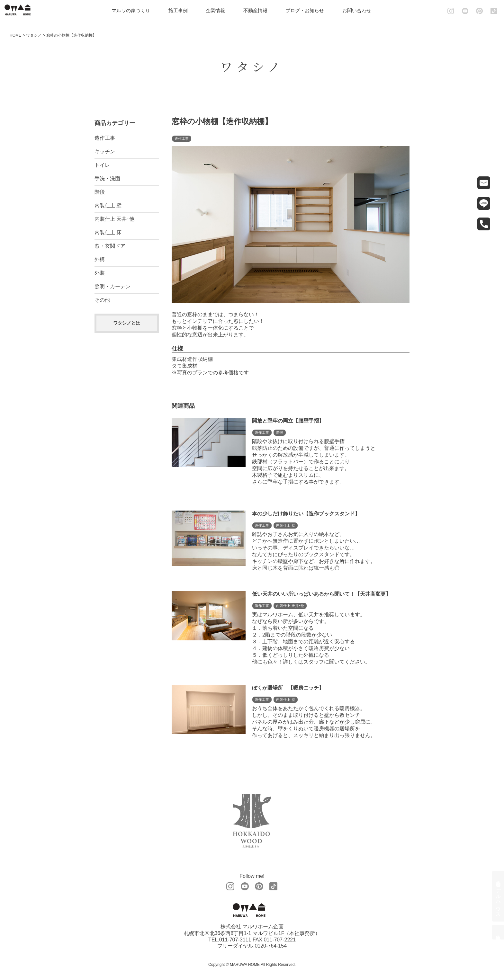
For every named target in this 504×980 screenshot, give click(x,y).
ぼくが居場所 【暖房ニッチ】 (288, 687)
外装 (99, 273)
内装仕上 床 (108, 232)
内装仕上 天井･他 (114, 219)
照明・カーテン (112, 286)
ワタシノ (33, 35)
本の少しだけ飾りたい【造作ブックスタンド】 (306, 513)
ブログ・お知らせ (308, 10)
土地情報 (498, 932)
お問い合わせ (360, 10)
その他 (102, 300)
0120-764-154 (271, 946)
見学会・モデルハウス (498, 896)
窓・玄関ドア (109, 246)
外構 (99, 259)
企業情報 (219, 10)
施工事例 (182, 10)
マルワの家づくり (134, 10)
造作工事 (104, 138)
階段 (99, 192)
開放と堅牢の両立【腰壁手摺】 (288, 420)
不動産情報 (259, 10)
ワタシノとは (126, 322)
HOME (15, 35)
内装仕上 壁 (108, 205)
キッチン (104, 151)
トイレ (102, 165)
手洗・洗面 (107, 178)
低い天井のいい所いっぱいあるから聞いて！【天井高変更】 (321, 594)
